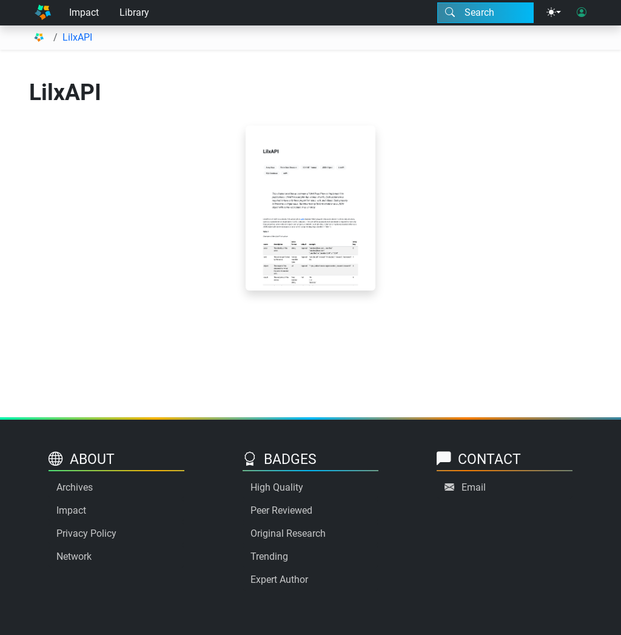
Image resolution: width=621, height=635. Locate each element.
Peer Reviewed (281, 510)
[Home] (43, 12)
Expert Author (279, 579)
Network (74, 556)
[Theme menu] (554, 12)
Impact (84, 12)
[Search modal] (485, 12)
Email (474, 487)
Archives (74, 487)
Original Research (288, 533)
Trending (269, 556)
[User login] (581, 12)
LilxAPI (77, 37)
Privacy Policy (86, 533)
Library (134, 12)
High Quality (276, 487)
